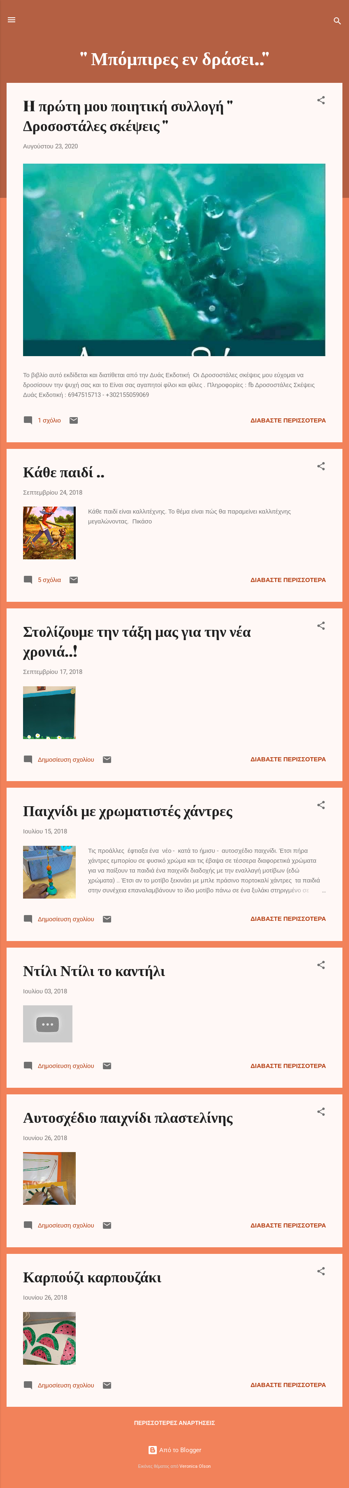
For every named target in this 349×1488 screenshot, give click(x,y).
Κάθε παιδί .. (64, 471)
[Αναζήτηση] (337, 22)
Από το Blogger (174, 1450)
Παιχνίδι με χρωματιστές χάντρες (127, 810)
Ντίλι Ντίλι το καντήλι (94, 970)
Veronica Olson (195, 1466)
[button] (321, 101)
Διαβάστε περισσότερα (288, 420)
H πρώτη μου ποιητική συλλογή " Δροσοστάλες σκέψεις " (128, 115)
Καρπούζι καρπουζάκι (92, 1276)
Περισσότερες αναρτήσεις (174, 1423)
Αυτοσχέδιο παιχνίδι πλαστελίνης (128, 1117)
